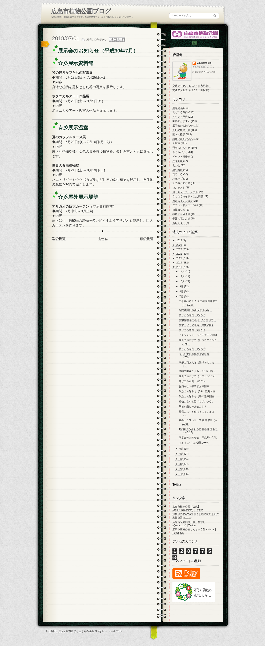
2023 (179, 244)
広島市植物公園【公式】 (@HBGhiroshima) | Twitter (187, 508)
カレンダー (178, 223)
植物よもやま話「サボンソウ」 (196, 401)
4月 (181, 458)
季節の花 (177, 107)
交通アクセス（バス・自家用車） (191, 85)
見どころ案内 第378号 (192, 330)
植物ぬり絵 (178, 209)
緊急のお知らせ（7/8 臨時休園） (198, 391)
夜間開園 (177, 161)
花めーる (177, 174)
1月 (181, 474)
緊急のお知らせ (181, 147)
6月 (181, 448)
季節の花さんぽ (181, 218)
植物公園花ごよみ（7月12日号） (197, 371)
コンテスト (178, 187)
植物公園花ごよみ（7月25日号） (197, 319)
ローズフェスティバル (185, 192)
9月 (181, 286)
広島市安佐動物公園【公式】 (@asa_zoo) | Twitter (188, 524)
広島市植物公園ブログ (81, 11)
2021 (179, 253)
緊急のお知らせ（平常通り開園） (198, 396)
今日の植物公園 (181, 130)
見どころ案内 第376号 (192, 381)
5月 (181, 453)
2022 (179, 249)
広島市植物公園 (204, 63)
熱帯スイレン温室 (182, 200)
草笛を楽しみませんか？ (193, 406)
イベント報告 (180, 156)
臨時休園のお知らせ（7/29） (195, 309)
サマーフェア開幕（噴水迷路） (196, 325)
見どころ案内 (180, 112)
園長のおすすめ (181, 121)
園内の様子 (178, 134)
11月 (182, 276)
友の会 (176, 165)
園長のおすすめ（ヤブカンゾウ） (198, 376)
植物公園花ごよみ (182, 138)
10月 (182, 281)
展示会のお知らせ (96, 39)
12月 (182, 271)
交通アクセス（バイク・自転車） (191, 90)
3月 (181, 463)
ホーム (103, 238)
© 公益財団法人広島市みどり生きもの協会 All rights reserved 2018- (84, 631)
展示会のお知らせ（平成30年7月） (199, 437)
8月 (181, 291)
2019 (179, 262)
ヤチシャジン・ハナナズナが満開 (198, 335)
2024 (179, 240)
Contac (194, 43)
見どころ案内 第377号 (192, 348)
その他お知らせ (181, 183)
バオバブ (177, 178)
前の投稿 (146, 238)
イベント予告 (180, 116)
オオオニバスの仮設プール (194, 442)
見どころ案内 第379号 (192, 314)
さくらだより (180, 152)
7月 (181, 296)
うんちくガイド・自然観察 (187, 196)
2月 (181, 468)
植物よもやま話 (181, 214)
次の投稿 (59, 238)
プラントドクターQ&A (185, 205)
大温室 (176, 143)
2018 (179, 267)
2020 (179, 258)
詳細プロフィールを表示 (204, 72)
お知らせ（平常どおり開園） (195, 386)
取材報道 (177, 169)
